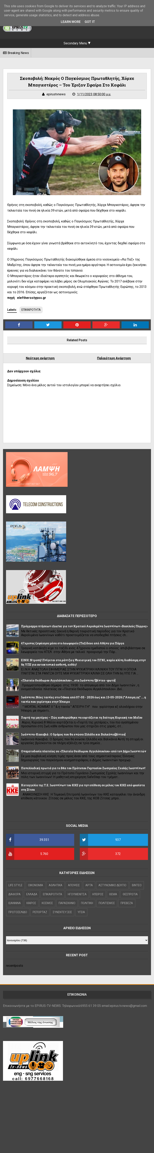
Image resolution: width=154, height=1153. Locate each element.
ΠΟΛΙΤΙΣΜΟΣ (107, 903)
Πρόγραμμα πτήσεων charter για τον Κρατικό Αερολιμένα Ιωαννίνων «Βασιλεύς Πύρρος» (84, 626)
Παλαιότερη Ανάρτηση (114, 358)
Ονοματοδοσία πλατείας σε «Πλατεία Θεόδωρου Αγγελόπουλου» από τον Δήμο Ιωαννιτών (83, 751)
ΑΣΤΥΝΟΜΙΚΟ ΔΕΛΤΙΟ (112, 885)
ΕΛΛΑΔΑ (31, 894)
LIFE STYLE (15, 885)
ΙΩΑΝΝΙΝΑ (14, 903)
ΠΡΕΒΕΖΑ (127, 903)
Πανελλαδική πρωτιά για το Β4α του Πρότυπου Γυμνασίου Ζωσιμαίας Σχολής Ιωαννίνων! (83, 768)
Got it (90, 22)
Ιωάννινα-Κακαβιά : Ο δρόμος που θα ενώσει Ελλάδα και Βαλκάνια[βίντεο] (73, 734)
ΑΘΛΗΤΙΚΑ (55, 885)
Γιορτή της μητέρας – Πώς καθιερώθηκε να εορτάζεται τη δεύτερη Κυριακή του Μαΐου (81, 717)
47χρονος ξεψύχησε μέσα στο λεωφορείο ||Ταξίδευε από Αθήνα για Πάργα (72, 643)
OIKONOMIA (35, 885)
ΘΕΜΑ (113, 894)
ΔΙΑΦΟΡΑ (14, 894)
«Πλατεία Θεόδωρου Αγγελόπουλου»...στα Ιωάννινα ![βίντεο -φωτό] (68, 680)
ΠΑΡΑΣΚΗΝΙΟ (67, 903)
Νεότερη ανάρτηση (40, 358)
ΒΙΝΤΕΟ (137, 885)
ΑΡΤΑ (89, 885)
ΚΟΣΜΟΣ (47, 903)
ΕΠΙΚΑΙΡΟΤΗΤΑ (31, 309)
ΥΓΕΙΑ (81, 912)
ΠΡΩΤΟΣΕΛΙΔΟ (17, 912)
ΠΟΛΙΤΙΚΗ (87, 903)
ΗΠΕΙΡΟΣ (97, 894)
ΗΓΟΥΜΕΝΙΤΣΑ (77, 894)
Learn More (71, 22)
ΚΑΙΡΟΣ (31, 903)
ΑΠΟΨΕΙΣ (74, 885)
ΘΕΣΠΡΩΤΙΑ (130, 894)
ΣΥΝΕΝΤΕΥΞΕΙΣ (62, 912)
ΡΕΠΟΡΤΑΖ (40, 912)
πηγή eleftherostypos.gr (26, 298)
